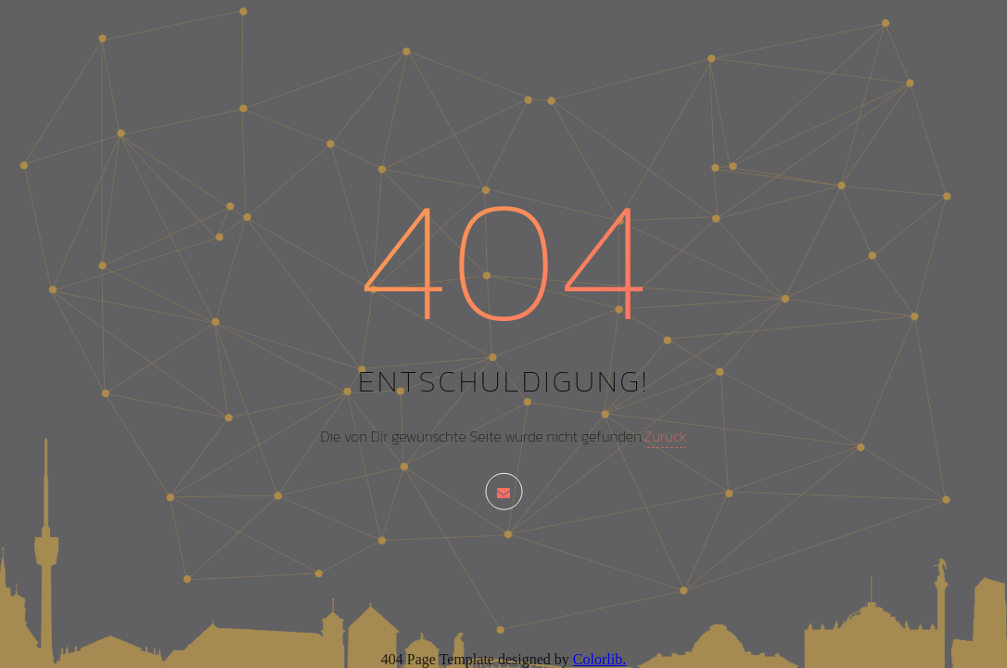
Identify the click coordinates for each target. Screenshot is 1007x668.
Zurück (665, 436)
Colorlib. (599, 659)
